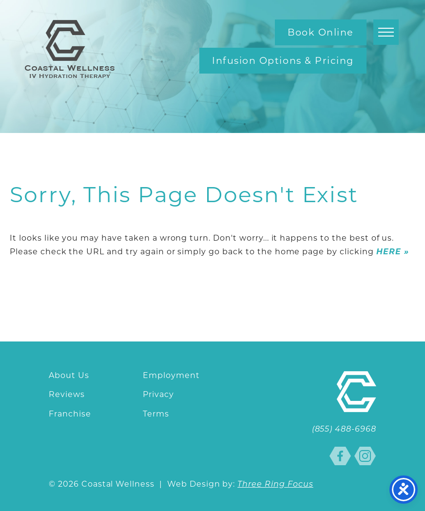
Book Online (321, 32)
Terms (156, 413)
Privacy (158, 394)
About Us (69, 375)
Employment (171, 375)
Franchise (70, 413)
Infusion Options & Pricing (283, 60)
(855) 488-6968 (344, 430)
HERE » (392, 251)
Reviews (67, 394)
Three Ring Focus (275, 485)
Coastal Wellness (69, 48)
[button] (386, 32)
